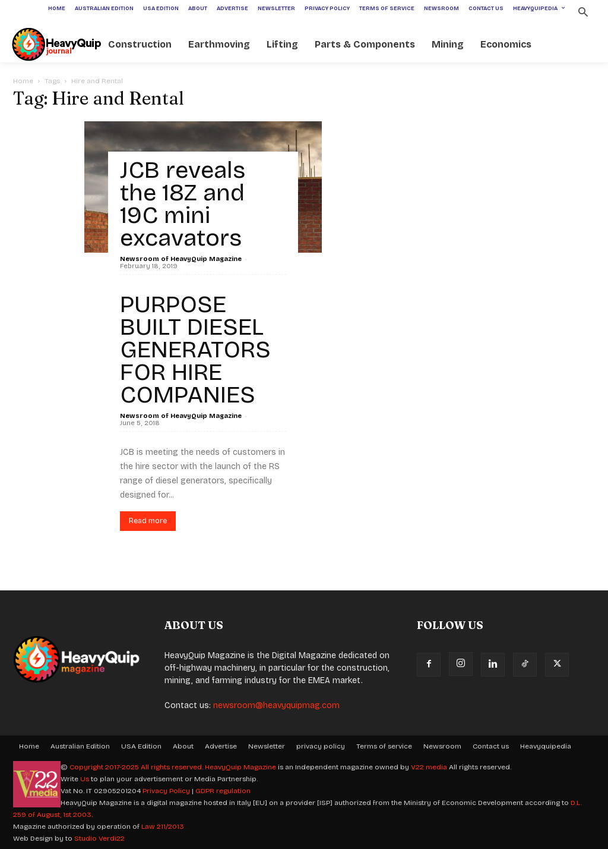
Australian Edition (80, 746)
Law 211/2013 (162, 826)
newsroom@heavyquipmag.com (276, 705)
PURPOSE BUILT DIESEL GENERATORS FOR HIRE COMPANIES (195, 349)
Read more (148, 521)
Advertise (221, 746)
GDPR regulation (223, 791)
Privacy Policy (166, 791)
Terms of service (384, 746)
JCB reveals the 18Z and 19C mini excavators (182, 204)
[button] (582, 13)
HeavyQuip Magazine (240, 767)
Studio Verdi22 (99, 838)
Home (23, 81)
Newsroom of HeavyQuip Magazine (181, 259)
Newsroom (442, 746)
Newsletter (266, 746)
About (183, 746)
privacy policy (320, 746)
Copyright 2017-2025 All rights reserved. (137, 767)
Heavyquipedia (545, 746)
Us (84, 779)
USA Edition (141, 746)
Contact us (491, 746)
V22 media (429, 767)
